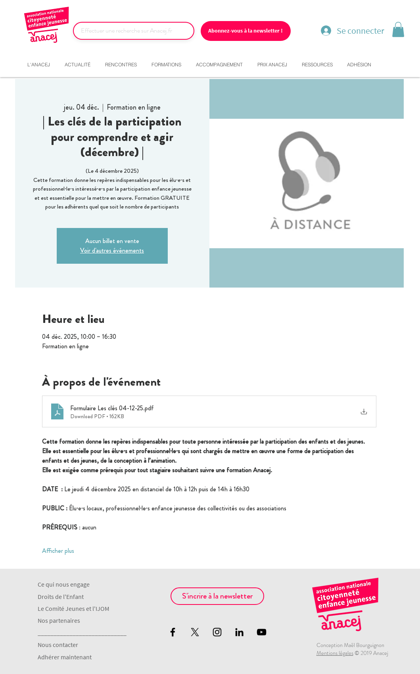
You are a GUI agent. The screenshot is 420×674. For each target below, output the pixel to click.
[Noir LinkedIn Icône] (239, 632)
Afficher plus (58, 551)
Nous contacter (58, 645)
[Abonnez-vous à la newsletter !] (246, 31)
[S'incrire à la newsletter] (217, 596)
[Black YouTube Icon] (261, 632)
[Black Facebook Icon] (172, 632)
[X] (195, 632)
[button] (398, 29)
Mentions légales (334, 653)
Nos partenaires (59, 620)
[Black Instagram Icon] (217, 632)
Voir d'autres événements (112, 250)
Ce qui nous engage (64, 584)
